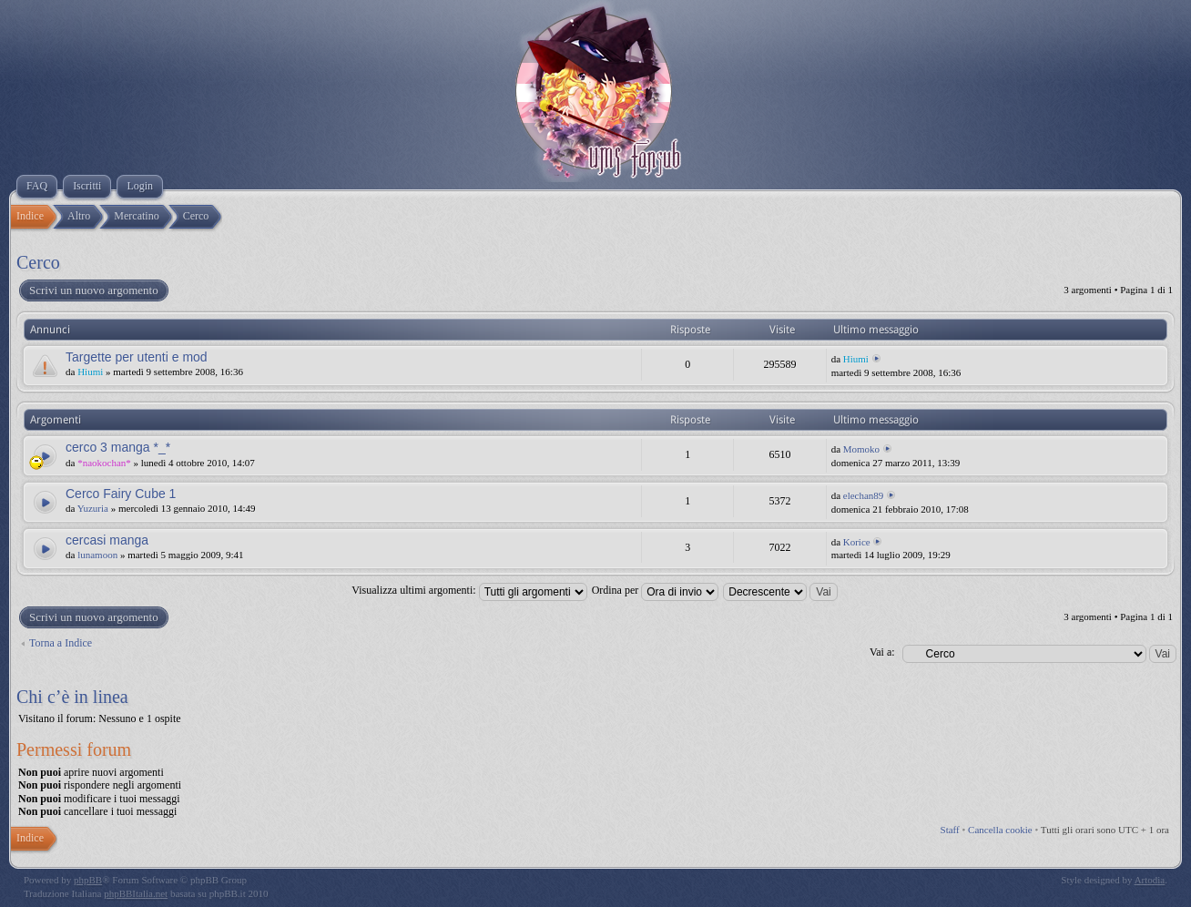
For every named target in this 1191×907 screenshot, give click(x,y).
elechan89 (863, 495)
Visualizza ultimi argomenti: (468, 590)
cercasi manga (107, 540)
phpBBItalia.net (136, 893)
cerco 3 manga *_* (118, 447)
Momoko (861, 448)
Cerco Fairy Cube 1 (121, 493)
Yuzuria (92, 508)
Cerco (38, 262)
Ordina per (655, 590)
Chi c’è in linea (72, 697)
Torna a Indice (60, 643)
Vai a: (882, 652)
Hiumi (90, 371)
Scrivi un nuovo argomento (92, 290)
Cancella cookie (1000, 829)
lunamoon (97, 554)
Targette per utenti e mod (137, 357)
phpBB (88, 879)
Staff (950, 829)
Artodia (1150, 879)
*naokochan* (104, 462)
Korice (856, 541)
